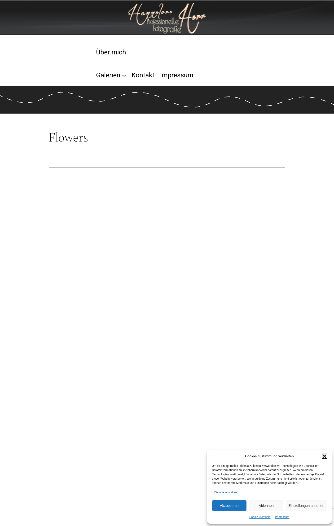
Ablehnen (266, 506)
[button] (324, 456)
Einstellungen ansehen (306, 506)
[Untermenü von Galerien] (124, 75)
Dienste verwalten (225, 492)
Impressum (282, 517)
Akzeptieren (229, 506)
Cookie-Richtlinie (259, 517)
